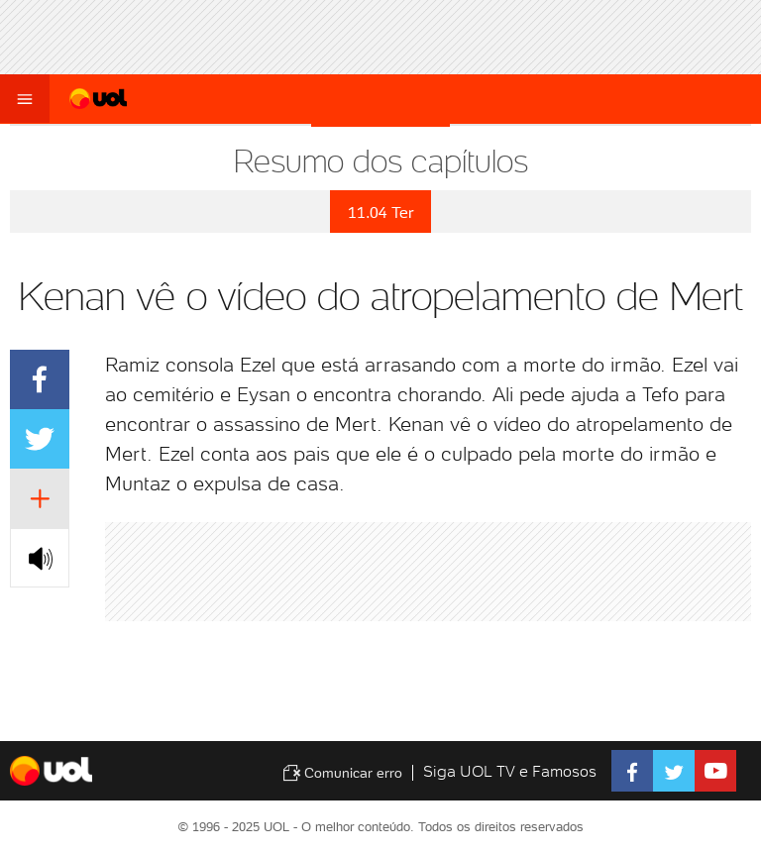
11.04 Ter (380, 212)
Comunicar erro (342, 773)
